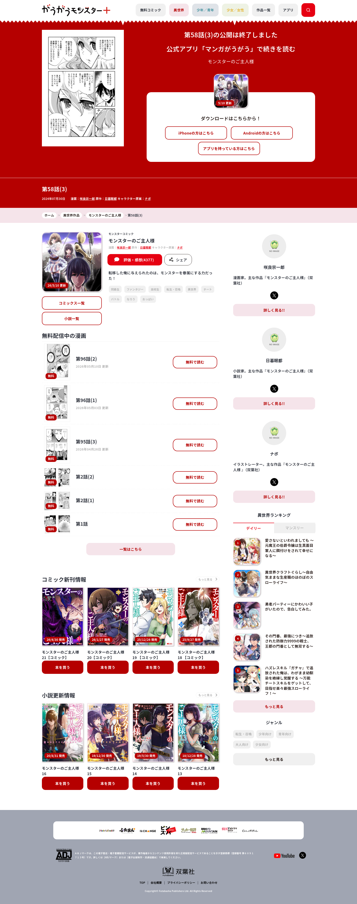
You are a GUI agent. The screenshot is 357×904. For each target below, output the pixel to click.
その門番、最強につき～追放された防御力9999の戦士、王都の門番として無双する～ (289, 641)
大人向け (241, 744)
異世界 (179, 10)
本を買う (62, 667)
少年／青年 (205, 10)
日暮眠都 (111, 198)
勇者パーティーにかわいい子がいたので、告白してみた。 (289, 606)
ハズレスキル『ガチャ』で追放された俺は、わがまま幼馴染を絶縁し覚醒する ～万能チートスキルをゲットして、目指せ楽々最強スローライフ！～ (289, 680)
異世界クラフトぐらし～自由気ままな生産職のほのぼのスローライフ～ (289, 577)
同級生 (115, 289)
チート (208, 289)
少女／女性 (235, 10)
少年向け (265, 734)
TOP (142, 882)
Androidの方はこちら (261, 133)
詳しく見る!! (274, 310)
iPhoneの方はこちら (196, 133)
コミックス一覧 (72, 303)
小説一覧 (71, 318)
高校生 (155, 289)
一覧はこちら (131, 549)
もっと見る (274, 706)
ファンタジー (135, 289)
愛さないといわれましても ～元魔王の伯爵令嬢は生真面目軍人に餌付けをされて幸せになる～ (289, 547)
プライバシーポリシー (181, 882)
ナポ (148, 198)
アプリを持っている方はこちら (229, 148)
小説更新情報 (58, 695)
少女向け (261, 744)
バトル (115, 299)
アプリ (288, 10)
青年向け (284, 734)
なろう (131, 299)
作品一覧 (263, 10)
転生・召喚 (173, 289)
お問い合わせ (209, 882)
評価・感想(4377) (139, 259)
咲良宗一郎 (87, 198)
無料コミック (150, 10)
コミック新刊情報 (64, 579)
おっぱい (148, 299)
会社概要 (156, 882)
